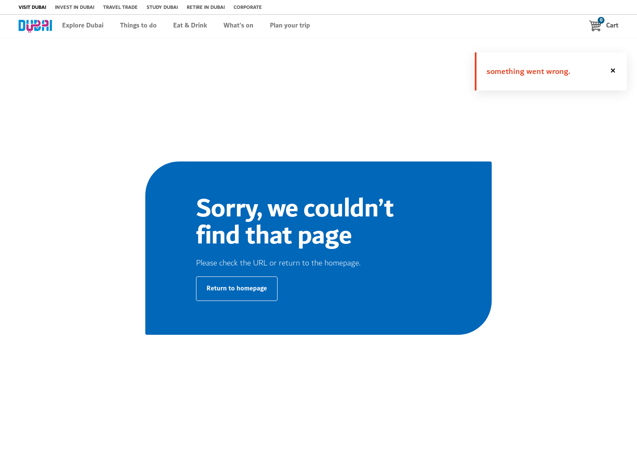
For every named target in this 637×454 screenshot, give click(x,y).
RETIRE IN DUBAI (206, 7)
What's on (238, 26)
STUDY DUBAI (162, 7)
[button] (613, 71)
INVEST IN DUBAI (74, 7)
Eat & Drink (190, 26)
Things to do (138, 26)
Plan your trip (290, 26)
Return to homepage (237, 288)
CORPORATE (248, 7)
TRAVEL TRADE (120, 7)
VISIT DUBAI (32, 7)
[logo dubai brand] (35, 26)
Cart (603, 25)
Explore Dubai (82, 26)
